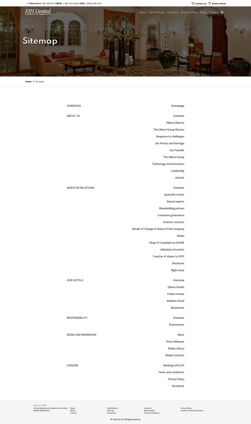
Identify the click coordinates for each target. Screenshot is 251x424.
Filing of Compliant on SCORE (166, 242)
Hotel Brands (157, 12)
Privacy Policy (176, 379)
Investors (172, 12)
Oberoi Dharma (175, 122)
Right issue (177, 270)
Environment (176, 324)
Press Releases (175, 341)
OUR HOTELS (75, 280)
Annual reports (175, 201)
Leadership (177, 171)
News (181, 334)
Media (203, 12)
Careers (213, 12)
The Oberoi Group (173, 157)
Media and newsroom (81, 334)
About (142, 12)
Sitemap (39, 81)
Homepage (74, 106)
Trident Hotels (175, 294)
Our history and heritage (169, 143)
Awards (179, 177)
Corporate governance (171, 215)
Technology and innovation (168, 164)
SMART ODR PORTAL (41, 410)
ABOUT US (73, 116)
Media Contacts (174, 355)
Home (28, 81)
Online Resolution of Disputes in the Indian (50, 408)
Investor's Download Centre (192, 410)
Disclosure (178, 263)
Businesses (177, 307)
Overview (178, 116)
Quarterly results (174, 194)
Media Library (176, 348)
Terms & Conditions (152, 413)
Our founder (177, 150)
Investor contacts (173, 222)
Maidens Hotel (175, 301)
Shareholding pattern (171, 208)
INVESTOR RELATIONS (80, 187)
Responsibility (189, 12)
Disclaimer (178, 386)
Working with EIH (173, 365)
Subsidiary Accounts (172, 249)
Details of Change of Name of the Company (158, 229)
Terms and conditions (171, 372)
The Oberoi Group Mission (168, 129)
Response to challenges (170, 136)
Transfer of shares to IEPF (168, 256)
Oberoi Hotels (176, 287)
